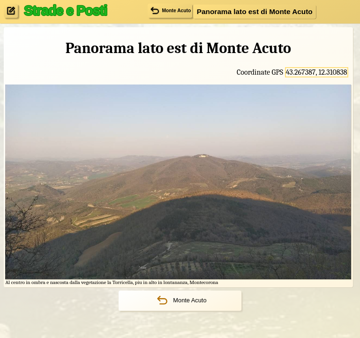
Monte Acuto (179, 300)
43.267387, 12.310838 (316, 72)
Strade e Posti (65, 10)
